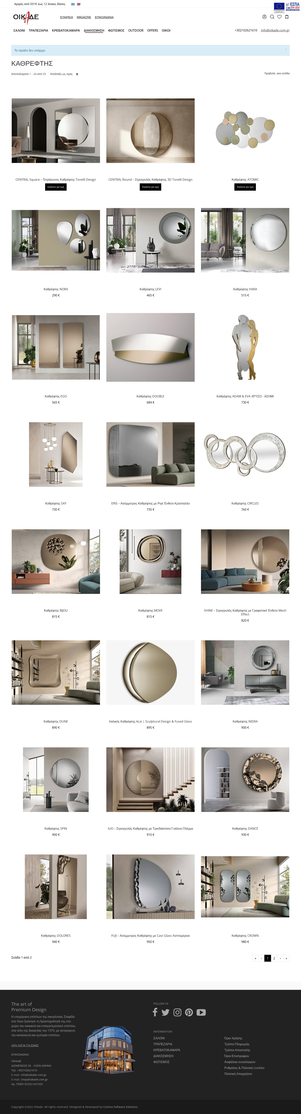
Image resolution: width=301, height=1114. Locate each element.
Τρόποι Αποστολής (237, 1050)
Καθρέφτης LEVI (150, 289)
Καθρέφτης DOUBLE (151, 396)
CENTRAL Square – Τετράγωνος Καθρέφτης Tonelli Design (56, 179)
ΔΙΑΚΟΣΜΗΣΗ (163, 1056)
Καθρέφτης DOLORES (56, 936)
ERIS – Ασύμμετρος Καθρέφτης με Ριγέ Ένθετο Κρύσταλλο (150, 503)
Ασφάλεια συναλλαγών (239, 1062)
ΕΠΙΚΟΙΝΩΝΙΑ (104, 17)
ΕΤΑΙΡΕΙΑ (66, 17)
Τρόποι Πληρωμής (237, 1044)
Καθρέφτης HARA (245, 289)
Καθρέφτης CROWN (245, 936)
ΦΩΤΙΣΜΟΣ (161, 1062)
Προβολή (270, 73)
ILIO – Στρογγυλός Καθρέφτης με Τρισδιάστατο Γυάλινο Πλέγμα (150, 828)
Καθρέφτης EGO (56, 396)
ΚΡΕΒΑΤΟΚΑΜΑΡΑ (166, 1050)
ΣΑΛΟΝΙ (159, 1038)
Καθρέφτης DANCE (245, 828)
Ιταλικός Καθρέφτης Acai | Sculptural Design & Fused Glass (150, 721)
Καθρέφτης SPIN (56, 828)
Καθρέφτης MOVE (150, 610)
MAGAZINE (84, 17)
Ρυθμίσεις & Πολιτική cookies (244, 1068)
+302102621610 (246, 30)
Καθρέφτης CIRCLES (245, 503)
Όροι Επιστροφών (236, 1056)
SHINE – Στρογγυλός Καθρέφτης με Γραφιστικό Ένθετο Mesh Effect (245, 612)
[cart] (286, 17)
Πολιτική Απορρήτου (238, 1074)
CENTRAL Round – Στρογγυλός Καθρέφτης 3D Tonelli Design (150, 179)
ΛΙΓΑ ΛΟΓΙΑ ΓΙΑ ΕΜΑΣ (25, 1045)
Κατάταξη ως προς (61, 74)
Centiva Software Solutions (120, 1107)
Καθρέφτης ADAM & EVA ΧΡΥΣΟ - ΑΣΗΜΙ (245, 396)
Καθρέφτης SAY (55, 503)
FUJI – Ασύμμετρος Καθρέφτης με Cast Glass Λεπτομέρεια (150, 936)
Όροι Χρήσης (233, 1038)
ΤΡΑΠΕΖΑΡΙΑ (162, 1044)
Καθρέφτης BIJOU (56, 610)
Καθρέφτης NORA (56, 289)
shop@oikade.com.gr (34, 1079)
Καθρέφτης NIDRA (245, 721)
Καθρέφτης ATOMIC (245, 179)
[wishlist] (279, 17)
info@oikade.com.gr (33, 1075)
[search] (272, 18)
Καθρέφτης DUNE (56, 721)
